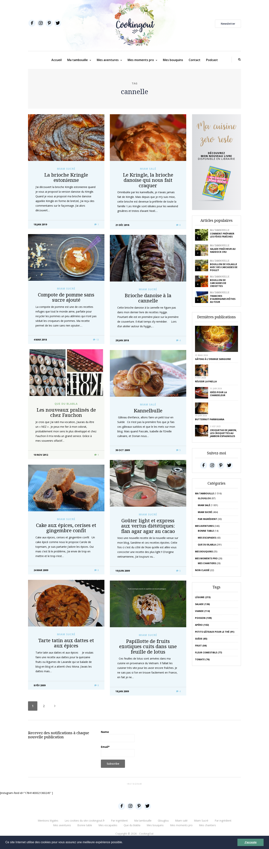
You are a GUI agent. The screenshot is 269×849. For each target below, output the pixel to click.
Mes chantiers (207, 563)
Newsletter (228, 23)
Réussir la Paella (206, 381)
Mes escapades (207, 537)
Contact (194, 60)
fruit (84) (201, 645)
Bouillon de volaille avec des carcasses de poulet (223, 267)
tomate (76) (202, 659)
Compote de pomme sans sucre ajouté (66, 297)
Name (117, 736)
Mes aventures (108, 60)
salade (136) (202, 604)
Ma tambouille (77, 60)
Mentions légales (48, 820)
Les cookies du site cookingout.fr (85, 820)
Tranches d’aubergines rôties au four (222, 299)
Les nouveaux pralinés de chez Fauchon (66, 412)
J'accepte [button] (251, 842)
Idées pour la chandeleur (218, 394)
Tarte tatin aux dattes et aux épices (66, 643)
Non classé (202, 570)
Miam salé (148, 168)
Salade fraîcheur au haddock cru (223, 250)
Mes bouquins (173, 60)
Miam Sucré (66, 168)
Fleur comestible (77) (208, 652)
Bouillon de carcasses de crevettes (218, 283)
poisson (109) (203, 618)
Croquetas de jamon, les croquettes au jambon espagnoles (223, 433)
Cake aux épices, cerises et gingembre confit (66, 528)
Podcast (212, 60)
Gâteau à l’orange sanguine (213, 359)
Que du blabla (66, 403)
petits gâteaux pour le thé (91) (214, 631)
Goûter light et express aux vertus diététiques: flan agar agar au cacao (148, 525)
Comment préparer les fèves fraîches (222, 235)
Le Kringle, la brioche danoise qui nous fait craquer (148, 180)
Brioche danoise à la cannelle (148, 298)
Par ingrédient (207, 519)
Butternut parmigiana (209, 419)
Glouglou (204, 498)
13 (96, 339)
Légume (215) (203, 597)
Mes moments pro (141, 60)
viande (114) (202, 611)
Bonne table (206, 530)
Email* (117, 751)
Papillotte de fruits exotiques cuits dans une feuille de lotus (148, 646)
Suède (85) (201, 638)
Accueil (56, 60)
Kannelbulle (148, 410)
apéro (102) (202, 624)
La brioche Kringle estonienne (66, 177)
